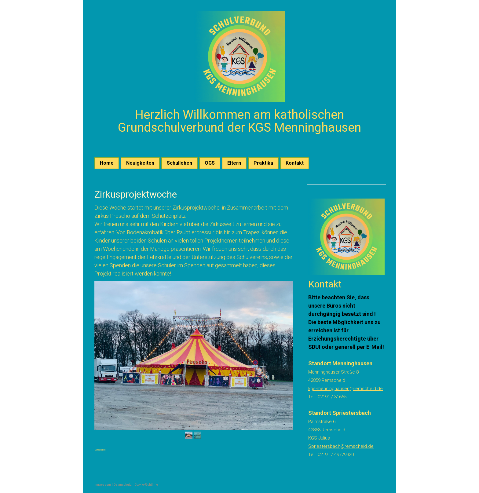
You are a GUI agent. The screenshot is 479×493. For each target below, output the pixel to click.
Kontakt (295, 163)
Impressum (102, 485)
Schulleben (179, 163)
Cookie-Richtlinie (146, 485)
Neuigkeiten (140, 163)
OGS (210, 163)
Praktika (263, 163)
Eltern (234, 163)
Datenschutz (123, 485)
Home (107, 163)
